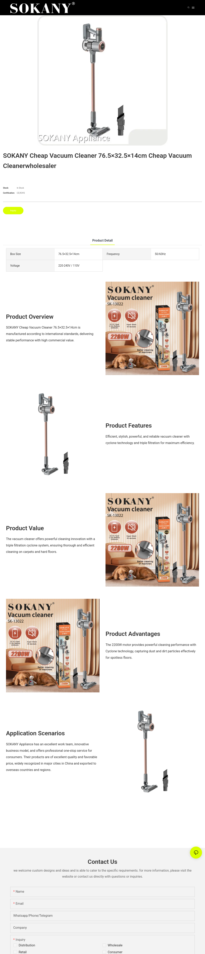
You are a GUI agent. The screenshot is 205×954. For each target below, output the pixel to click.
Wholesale (115, 945)
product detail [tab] (102, 240)
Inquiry (13, 210)
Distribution (27, 945)
